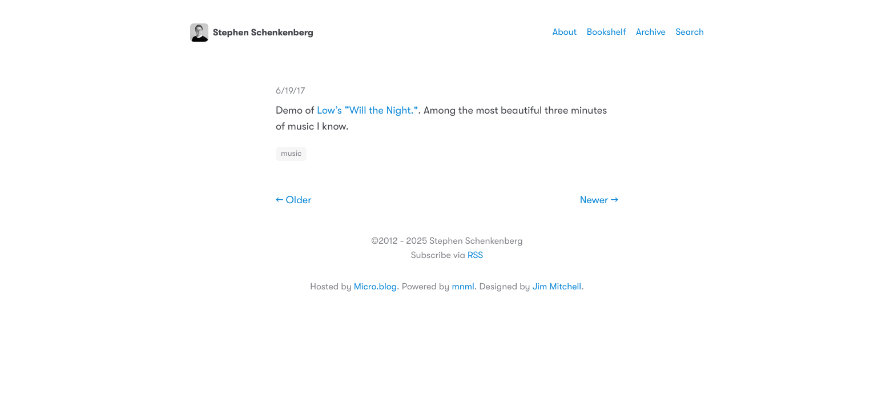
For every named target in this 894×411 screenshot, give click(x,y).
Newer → (599, 200)
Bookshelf (606, 32)
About (565, 32)
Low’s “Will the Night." (367, 110)
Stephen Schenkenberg (251, 32)
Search (689, 32)
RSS (475, 255)
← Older (294, 200)
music (291, 153)
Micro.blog (375, 286)
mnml (463, 286)
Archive (651, 32)
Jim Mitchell (557, 286)
